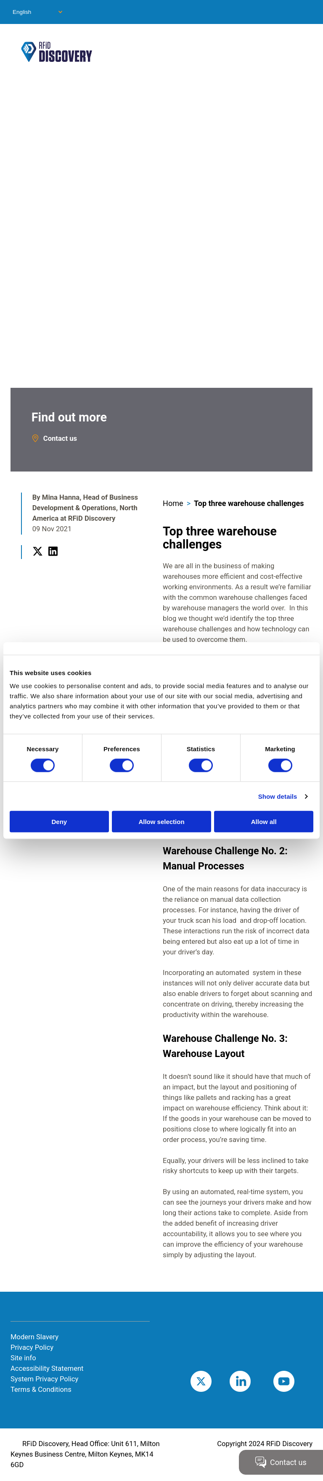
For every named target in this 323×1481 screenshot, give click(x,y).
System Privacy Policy (44, 1379)
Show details (277, 796)
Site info (23, 1358)
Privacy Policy (32, 1347)
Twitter (37, 561)
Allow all (264, 821)
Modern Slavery (34, 1337)
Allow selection (161, 821)
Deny (59, 821)
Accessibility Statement (47, 1368)
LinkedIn (53, 561)
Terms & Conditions (41, 1390)
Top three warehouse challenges (249, 503)
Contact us (60, 438)
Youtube (297, 1381)
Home (173, 503)
